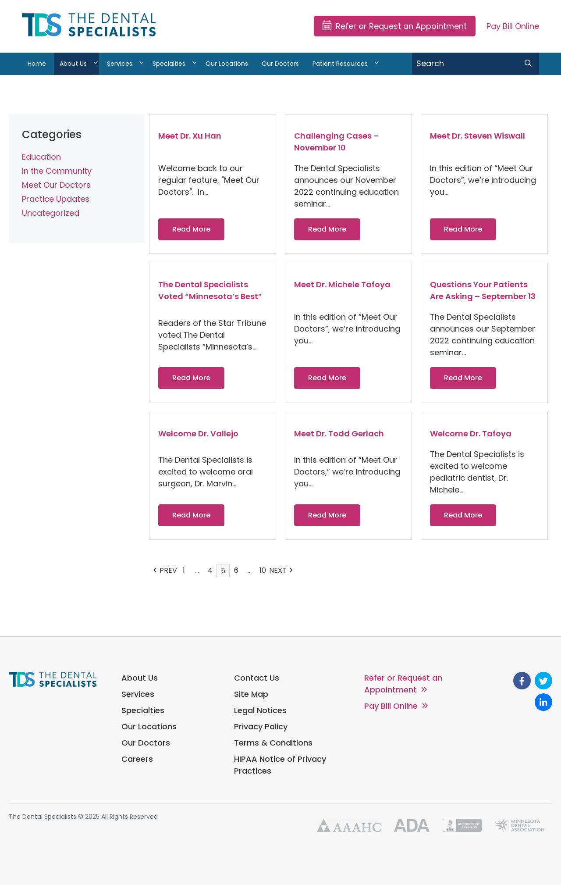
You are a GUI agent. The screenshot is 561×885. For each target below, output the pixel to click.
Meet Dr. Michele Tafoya (342, 284)
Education (41, 156)
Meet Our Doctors (56, 184)
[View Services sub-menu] (141, 64)
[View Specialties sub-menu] (194, 64)
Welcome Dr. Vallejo (198, 433)
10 (262, 570)
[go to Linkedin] (543, 702)
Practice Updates (55, 198)
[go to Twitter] (543, 680)
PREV (165, 570)
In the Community (57, 170)
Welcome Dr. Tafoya (470, 433)
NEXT (281, 570)
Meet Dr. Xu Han (189, 135)
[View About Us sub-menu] (95, 64)
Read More (191, 229)
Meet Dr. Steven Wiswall (477, 135)
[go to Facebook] (522, 680)
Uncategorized (50, 212)
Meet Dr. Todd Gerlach (339, 433)
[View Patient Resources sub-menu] (376, 64)
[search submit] (528, 64)
